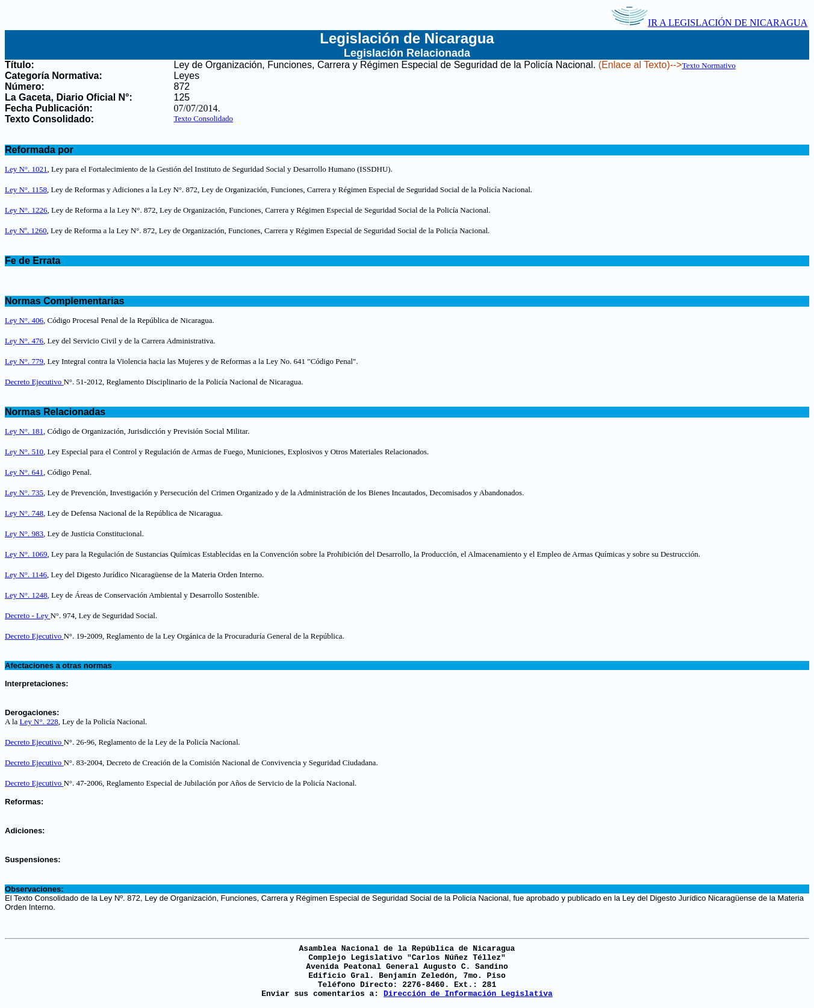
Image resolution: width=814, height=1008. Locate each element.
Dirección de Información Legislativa (468, 993)
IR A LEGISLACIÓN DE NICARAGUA (709, 22)
